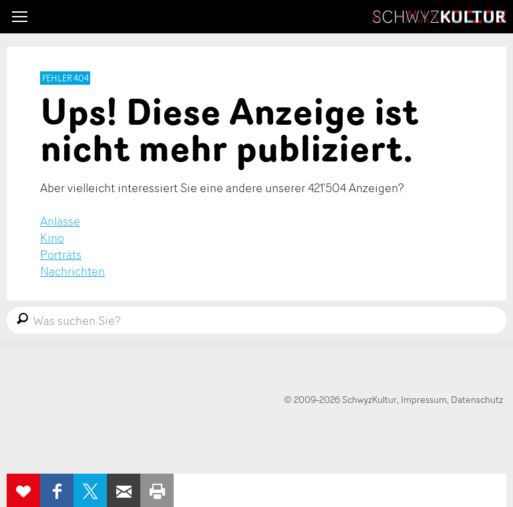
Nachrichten (72, 271)
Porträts (60, 254)
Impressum (424, 399)
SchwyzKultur (439, 16)
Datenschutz (477, 399)
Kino (52, 237)
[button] (19, 16)
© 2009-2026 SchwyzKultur (340, 399)
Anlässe (60, 221)
